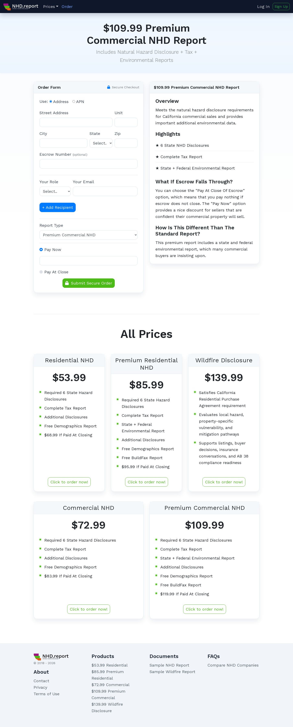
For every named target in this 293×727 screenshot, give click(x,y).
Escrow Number (63, 154)
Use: (43, 101)
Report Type (51, 225)
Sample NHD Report (169, 665)
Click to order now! (69, 482)
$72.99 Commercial (110, 684)
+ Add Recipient (57, 207)
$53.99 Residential (110, 665)
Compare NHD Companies (233, 665)
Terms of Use (46, 693)
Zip (118, 133)
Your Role (48, 181)
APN (80, 101)
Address (61, 101)
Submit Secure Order (88, 283)
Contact (41, 680)
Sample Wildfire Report (172, 671)
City (43, 133)
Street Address (53, 112)
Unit (119, 112)
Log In (264, 6)
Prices (49, 6)
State (95, 133)
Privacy (40, 687)
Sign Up (281, 6)
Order (67, 6)
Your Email (83, 181)
